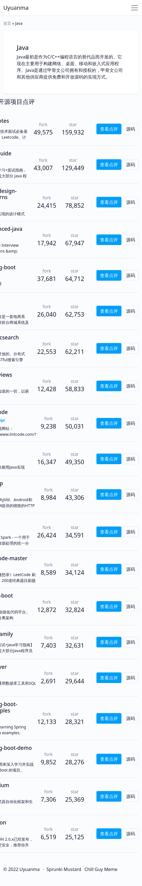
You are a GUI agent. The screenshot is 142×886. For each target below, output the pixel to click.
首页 (7, 23)
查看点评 (109, 129)
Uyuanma (16, 7)
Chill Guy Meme (100, 869)
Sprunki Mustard (63, 869)
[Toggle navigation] (134, 8)
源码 (130, 129)
